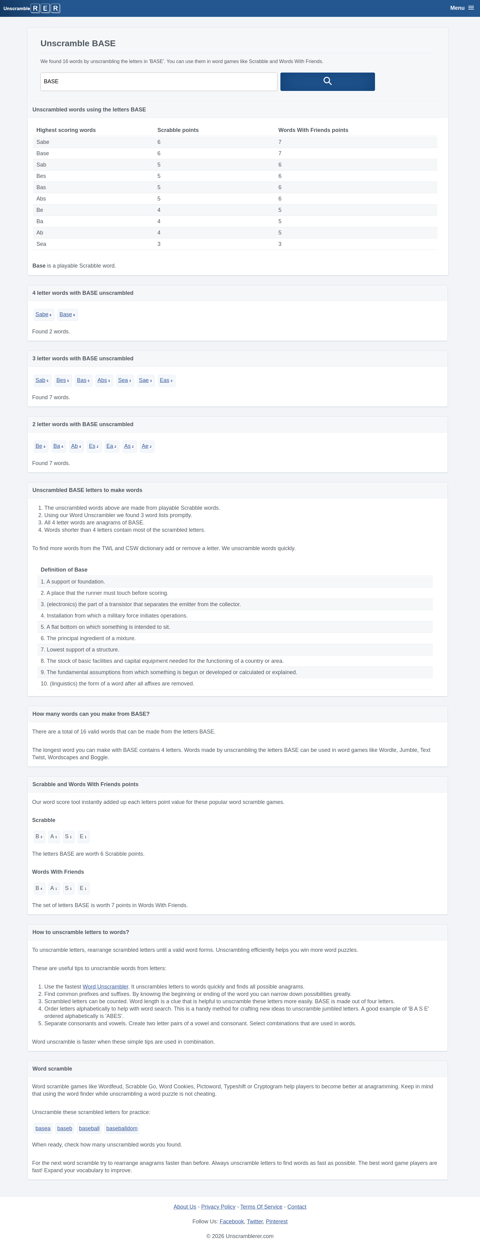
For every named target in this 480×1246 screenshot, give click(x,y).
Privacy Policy (218, 1207)
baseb (64, 1128)
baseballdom (121, 1128)
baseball (89, 1128)
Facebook (232, 1221)
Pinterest (276, 1221)
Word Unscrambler (105, 987)
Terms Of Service (261, 1207)
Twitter (255, 1221)
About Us (185, 1207)
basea (43, 1128)
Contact (296, 1207)
